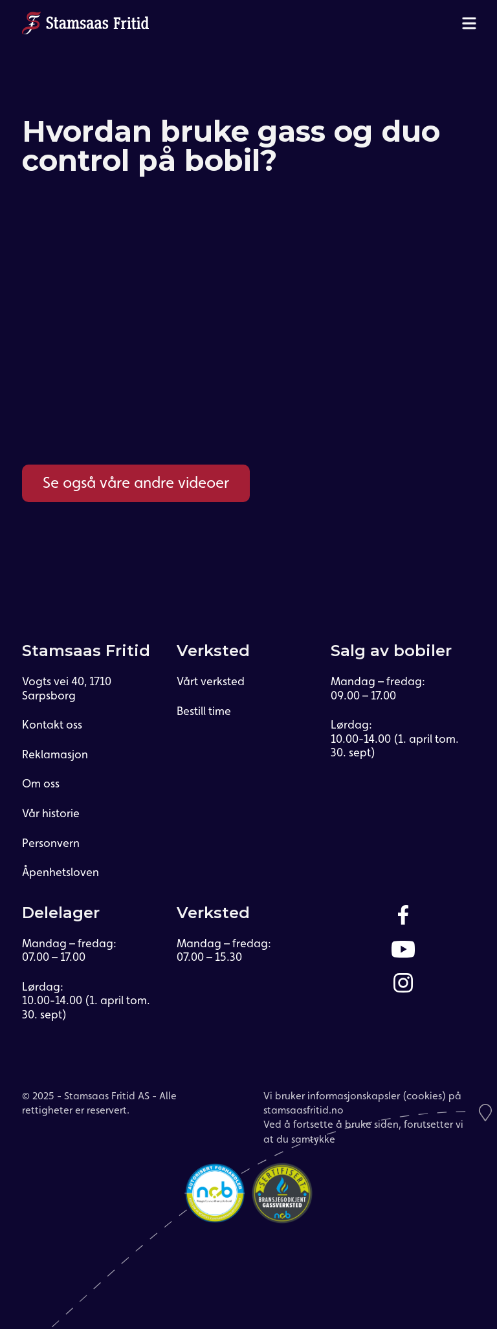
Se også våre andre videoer (136, 483)
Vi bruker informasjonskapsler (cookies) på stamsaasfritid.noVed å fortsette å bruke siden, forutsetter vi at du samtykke (363, 1117)
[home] (85, 22)
